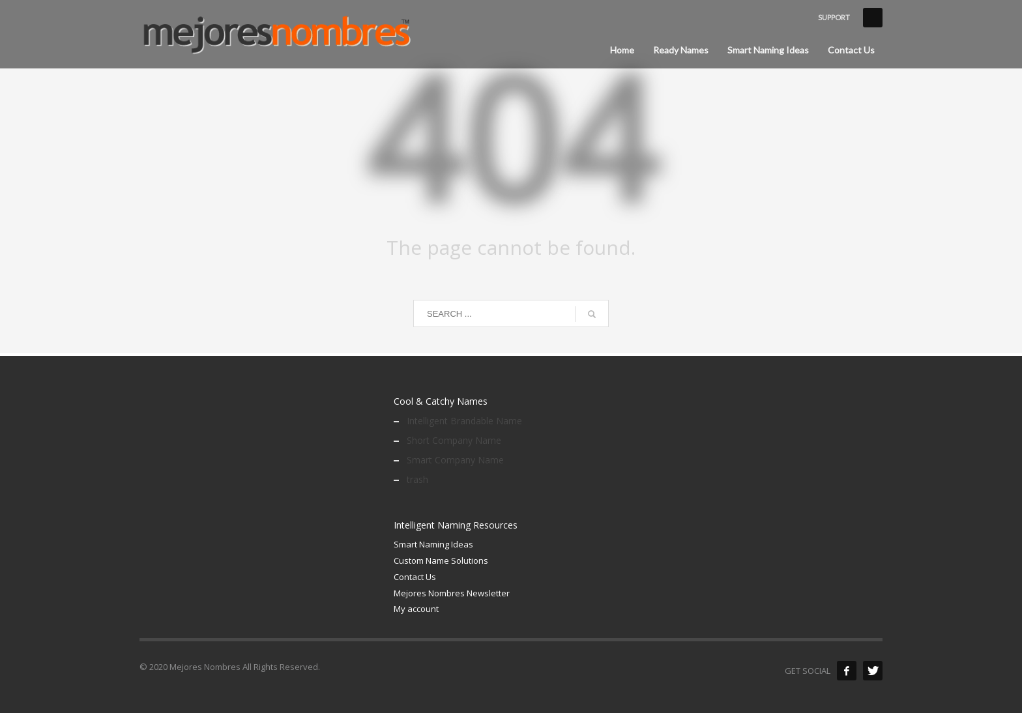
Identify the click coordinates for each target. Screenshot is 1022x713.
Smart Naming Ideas (433, 544)
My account (416, 609)
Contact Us (415, 577)
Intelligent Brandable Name (464, 421)
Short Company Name (454, 440)
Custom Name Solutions (441, 560)
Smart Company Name (455, 460)
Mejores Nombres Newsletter (452, 593)
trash (417, 479)
